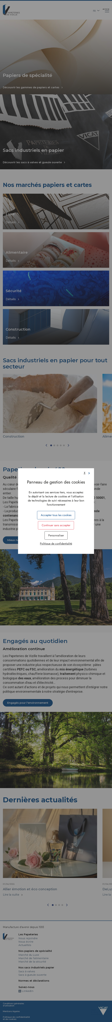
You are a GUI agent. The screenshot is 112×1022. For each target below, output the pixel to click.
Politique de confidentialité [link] (56, 544)
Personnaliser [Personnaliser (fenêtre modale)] (56, 535)
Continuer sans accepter (56, 525)
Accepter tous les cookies (56, 515)
